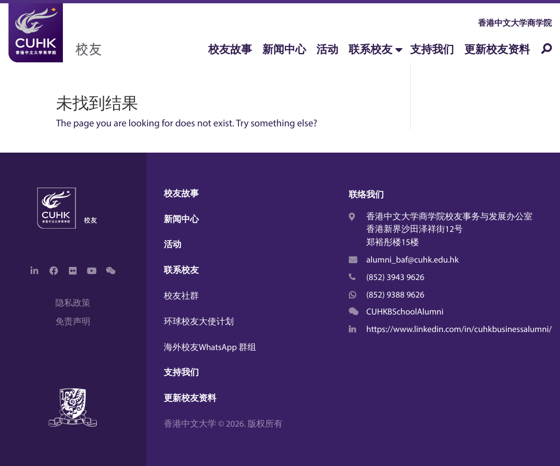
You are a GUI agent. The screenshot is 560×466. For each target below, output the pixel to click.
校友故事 (230, 49)
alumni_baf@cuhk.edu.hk (412, 259)
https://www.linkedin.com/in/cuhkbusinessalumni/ (459, 329)
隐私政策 (72, 303)
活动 (328, 49)
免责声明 (72, 321)
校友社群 (181, 295)
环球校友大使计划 (199, 321)
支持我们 (432, 49)
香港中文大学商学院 (515, 23)
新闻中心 (284, 49)
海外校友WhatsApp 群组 (210, 347)
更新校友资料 (497, 49)
